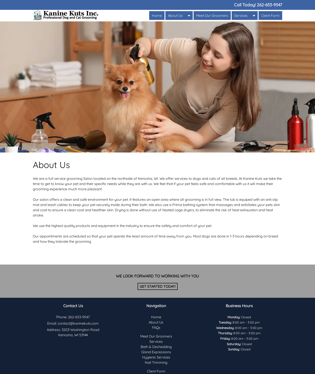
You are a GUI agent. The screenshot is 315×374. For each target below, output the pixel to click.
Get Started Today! (157, 286)
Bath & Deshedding (156, 347)
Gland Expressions (156, 352)
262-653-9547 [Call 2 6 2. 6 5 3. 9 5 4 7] (79, 317)
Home (157, 15)
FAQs (156, 327)
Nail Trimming (156, 362)
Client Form (270, 15)
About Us (175, 15)
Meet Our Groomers (212, 15)
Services (241, 15)
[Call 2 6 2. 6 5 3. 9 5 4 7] (269, 4)
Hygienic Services (156, 357)
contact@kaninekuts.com (78, 323)
